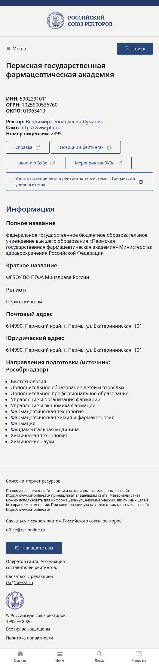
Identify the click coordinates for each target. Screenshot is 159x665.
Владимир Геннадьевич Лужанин (65, 121)
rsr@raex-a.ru (19, 582)
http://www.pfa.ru (40, 127)
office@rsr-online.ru (25, 530)
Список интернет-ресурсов (33, 481)
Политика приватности (29, 638)
